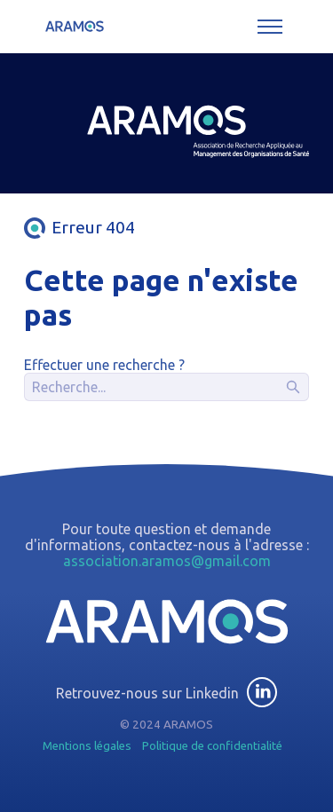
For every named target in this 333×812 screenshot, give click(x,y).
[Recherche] (166, 387)
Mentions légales (87, 746)
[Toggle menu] (270, 26)
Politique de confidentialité (212, 746)
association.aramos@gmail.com (167, 561)
